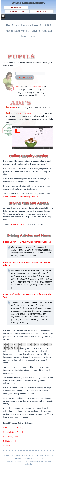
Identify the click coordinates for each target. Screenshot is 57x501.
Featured (10, 461)
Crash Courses (9, 196)
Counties (20, 461)
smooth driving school (13, 432)
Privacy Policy (21, 455)
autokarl (6, 446)
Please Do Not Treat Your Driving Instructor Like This (27, 242)
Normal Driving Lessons (28, 196)
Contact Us (8, 455)
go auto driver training (13, 427)
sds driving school (11, 437)
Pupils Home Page (36, 87)
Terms (41, 455)
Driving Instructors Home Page (31, 113)
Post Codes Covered (34, 461)
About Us (32, 455)
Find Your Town (24, 77)
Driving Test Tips (17, 224)
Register (13, 107)
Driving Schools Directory (28, 2)
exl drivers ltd (9, 441)
